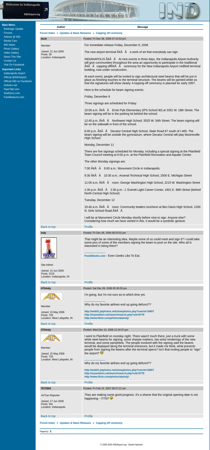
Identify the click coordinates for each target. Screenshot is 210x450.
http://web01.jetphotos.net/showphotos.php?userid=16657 (119, 311)
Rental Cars (10, 40)
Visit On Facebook (14, 64)
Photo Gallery (11, 48)
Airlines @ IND (12, 36)
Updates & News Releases (76, 33)
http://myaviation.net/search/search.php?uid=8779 (114, 314)
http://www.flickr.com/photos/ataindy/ (106, 318)
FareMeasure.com (14, 97)
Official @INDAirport (15, 77)
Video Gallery (11, 52)
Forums (8, 32)
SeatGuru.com (12, 93)
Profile (88, 226)
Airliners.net (10, 85)
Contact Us (10, 60)
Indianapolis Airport (14, 73)
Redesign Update (13, 28)
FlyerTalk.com (11, 89)
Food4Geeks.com (94, 255)
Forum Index (48, 33)
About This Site (12, 56)
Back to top (48, 226)
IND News (9, 44)
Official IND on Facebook (18, 81)
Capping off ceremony (109, 33)
